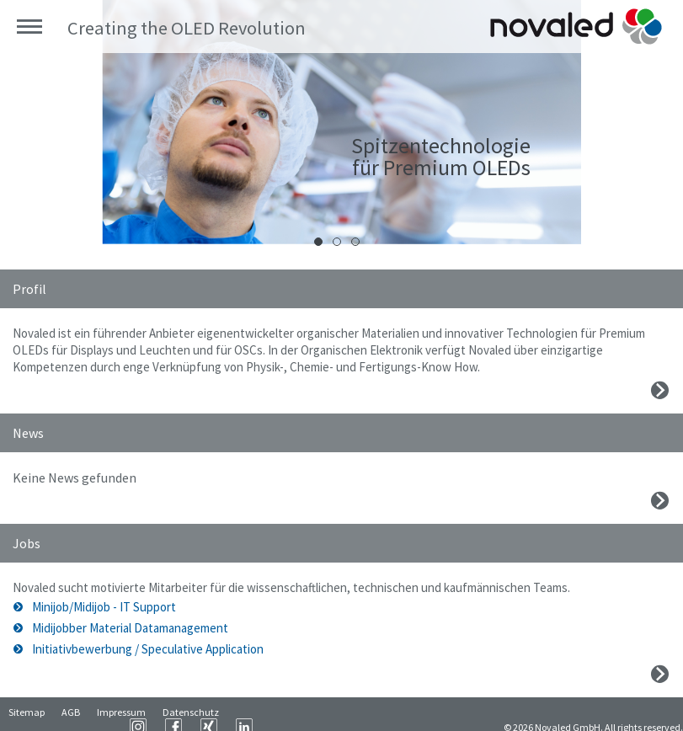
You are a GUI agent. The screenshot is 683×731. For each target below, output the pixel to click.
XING (389, 714)
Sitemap (26, 714)
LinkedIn (424, 714)
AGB (70, 714)
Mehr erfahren (659, 390)
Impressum (121, 714)
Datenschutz (191, 714)
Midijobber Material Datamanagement (130, 628)
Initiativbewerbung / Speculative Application (148, 649)
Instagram (318, 714)
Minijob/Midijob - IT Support (104, 607)
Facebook (353, 714)
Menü (29, 27)
